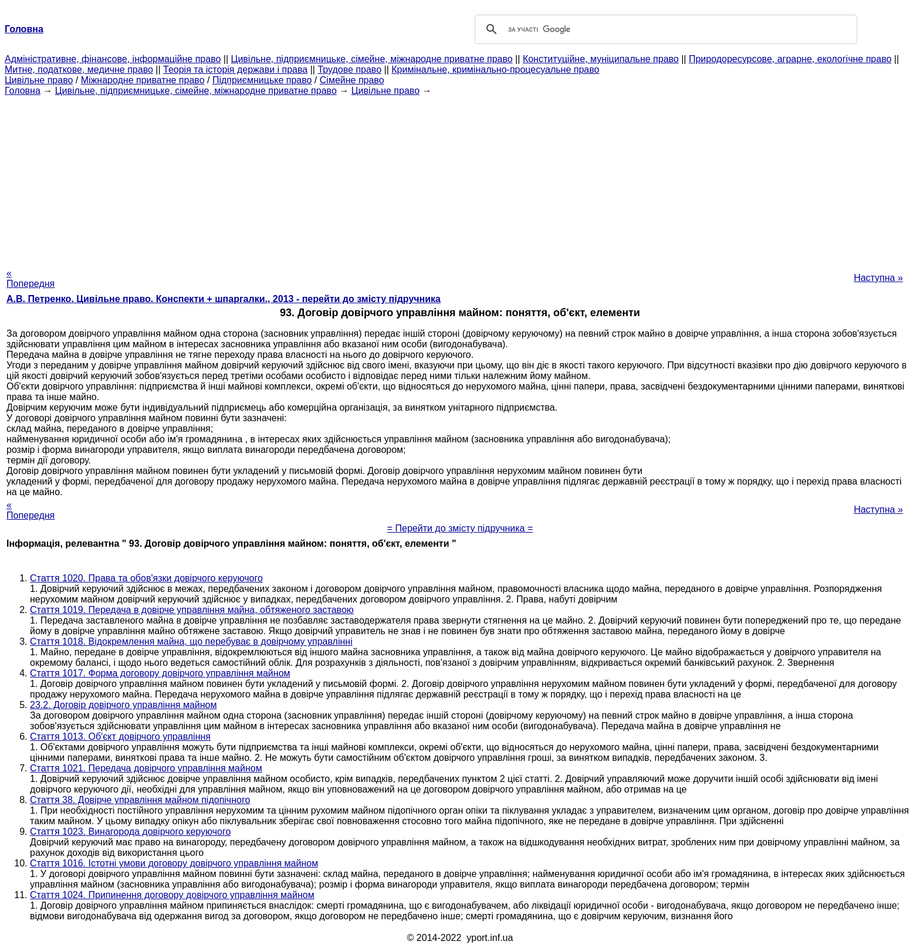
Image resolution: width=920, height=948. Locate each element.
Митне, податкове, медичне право (79, 70)
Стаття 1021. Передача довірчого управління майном (146, 768)
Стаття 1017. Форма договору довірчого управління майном (160, 673)
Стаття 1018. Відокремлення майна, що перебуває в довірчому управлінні (191, 641)
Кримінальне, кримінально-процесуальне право (495, 70)
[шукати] (664, 29)
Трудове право (349, 70)
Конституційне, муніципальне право (601, 59)
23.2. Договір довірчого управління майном (123, 705)
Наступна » (878, 278)
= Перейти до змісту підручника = (460, 528)
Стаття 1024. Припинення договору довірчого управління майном (172, 895)
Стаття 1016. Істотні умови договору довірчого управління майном (174, 863)
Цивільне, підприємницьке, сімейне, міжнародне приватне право (372, 59)
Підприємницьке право (262, 80)
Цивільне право (39, 80)
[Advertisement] (460, 178)
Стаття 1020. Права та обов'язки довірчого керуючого (146, 578)
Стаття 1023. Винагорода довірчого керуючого (130, 832)
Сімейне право (352, 80)
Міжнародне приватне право (143, 80)
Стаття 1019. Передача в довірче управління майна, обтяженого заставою (192, 610)
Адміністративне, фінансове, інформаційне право (113, 59)
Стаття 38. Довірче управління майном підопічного (140, 800)
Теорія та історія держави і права (235, 70)
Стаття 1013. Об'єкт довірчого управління (120, 737)
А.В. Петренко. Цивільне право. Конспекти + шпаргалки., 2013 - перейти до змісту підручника (223, 299)
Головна (22, 91)
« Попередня (30, 278)
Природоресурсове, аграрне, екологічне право (790, 59)
